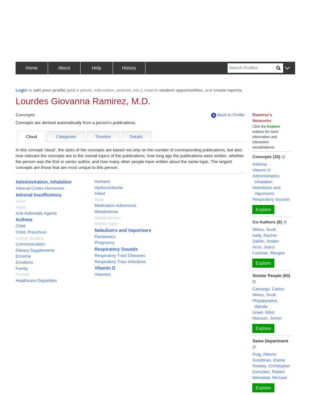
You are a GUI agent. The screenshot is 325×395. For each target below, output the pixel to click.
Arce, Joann (263, 247)
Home (32, 67)
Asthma (24, 219)
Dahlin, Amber (265, 241)
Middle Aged (106, 223)
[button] (287, 68)
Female (23, 274)
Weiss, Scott (264, 229)
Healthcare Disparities (36, 280)
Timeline (103, 136)
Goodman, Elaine (268, 360)
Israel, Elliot (263, 312)
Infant (99, 193)
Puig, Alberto (264, 354)
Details (136, 136)
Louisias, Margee (268, 252)
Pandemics (104, 236)
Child (20, 225)
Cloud (31, 136)
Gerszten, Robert (268, 371)
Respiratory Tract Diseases (119, 255)
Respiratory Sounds (116, 249)
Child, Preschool (31, 232)
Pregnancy (104, 242)
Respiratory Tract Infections (120, 261)
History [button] (129, 67)
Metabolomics (107, 217)
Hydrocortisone (108, 187)
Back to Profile (228, 115)
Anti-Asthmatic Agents (36, 213)
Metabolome (106, 211)
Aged (20, 207)
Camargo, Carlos (268, 289)
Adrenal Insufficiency (39, 195)
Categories (66, 136)
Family (22, 268)
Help (96, 67)
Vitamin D (104, 268)
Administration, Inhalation (44, 182)
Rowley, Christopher (271, 365)
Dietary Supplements (35, 250)
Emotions (24, 262)
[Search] (252, 68)
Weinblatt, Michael (269, 377)
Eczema (23, 256)
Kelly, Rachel (264, 235)
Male (99, 199)
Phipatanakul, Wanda (265, 303)
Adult (20, 201)
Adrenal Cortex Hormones (40, 188)
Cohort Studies (30, 238)
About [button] (64, 67)
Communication (30, 244)
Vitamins (102, 274)
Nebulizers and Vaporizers (122, 230)
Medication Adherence (115, 205)
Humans (102, 181)
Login (21, 90)
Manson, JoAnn (266, 318)
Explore (263, 209)
